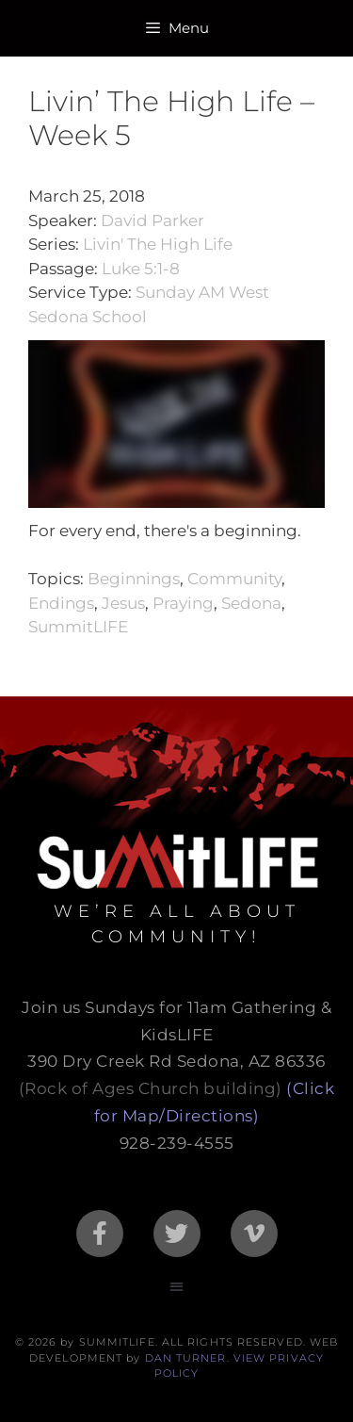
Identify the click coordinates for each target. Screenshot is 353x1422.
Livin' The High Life (158, 244)
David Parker (152, 220)
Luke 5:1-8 (141, 268)
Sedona (251, 603)
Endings (61, 603)
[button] (176, 1287)
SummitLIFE (78, 626)
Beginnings (134, 578)
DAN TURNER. (187, 1358)
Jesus (123, 603)
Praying (183, 603)
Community (234, 578)
